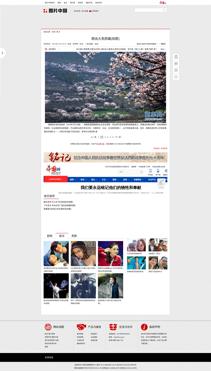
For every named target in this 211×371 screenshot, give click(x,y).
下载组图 (156, 148)
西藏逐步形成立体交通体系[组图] (57, 209)
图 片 (58, 32)
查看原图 (164, 148)
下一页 (118, 137)
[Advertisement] (105, 23)
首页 (53, 32)
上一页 (93, 137)
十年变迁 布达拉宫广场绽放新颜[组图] (59, 205)
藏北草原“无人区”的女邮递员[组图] (58, 202)
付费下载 (101, 144)
